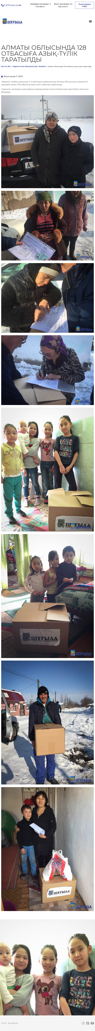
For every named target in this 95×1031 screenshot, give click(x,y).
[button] (84, 5)
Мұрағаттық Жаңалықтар (25, 66)
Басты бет (6, 66)
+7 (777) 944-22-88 (12, 5)
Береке (42, 66)
